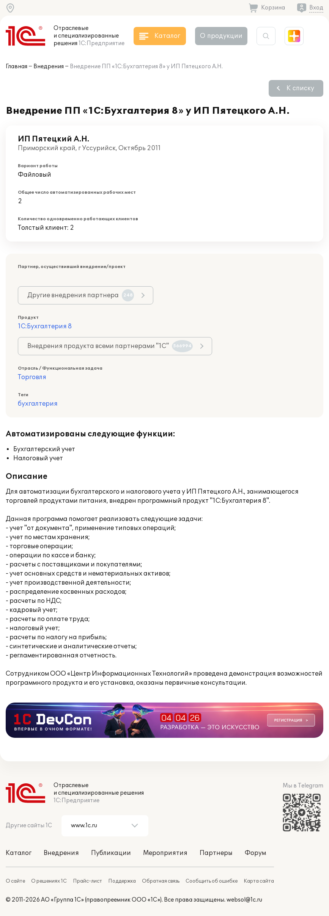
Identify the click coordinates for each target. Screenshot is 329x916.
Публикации (111, 853)
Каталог (18, 853)
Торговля (32, 377)
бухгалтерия (38, 404)
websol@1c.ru (244, 900)
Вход (316, 8)
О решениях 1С (49, 881)
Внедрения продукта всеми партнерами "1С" (110, 346)
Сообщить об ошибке (212, 881)
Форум (255, 853)
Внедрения (48, 66)
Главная (16, 66)
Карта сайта (259, 881)
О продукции (221, 36)
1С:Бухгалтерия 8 (45, 326)
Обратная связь (160, 881)
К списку (300, 88)
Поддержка (122, 881)
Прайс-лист (87, 881)
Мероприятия (165, 853)
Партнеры (216, 853)
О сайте (15, 881)
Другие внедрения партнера (80, 295)
